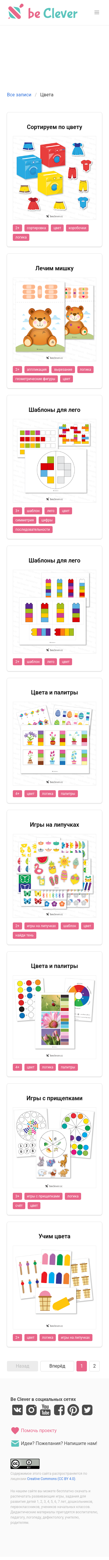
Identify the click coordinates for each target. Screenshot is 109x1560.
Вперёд (57, 1366)
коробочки (77, 228)
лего (50, 511)
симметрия (24, 520)
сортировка (36, 228)
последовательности (32, 529)
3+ (17, 511)
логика (21, 237)
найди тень (24, 935)
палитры (68, 794)
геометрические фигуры (35, 379)
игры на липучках (41, 926)
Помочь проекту (33, 1430)
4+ (17, 794)
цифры (47, 520)
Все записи (19, 95)
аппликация (37, 370)
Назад (22, 1366)
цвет (57, 228)
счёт (19, 1206)
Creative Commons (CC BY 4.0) (51, 1479)
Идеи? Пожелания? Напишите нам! (53, 1443)
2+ (17, 228)
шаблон (33, 511)
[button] (96, 12)
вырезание (63, 370)
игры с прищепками (43, 1196)
